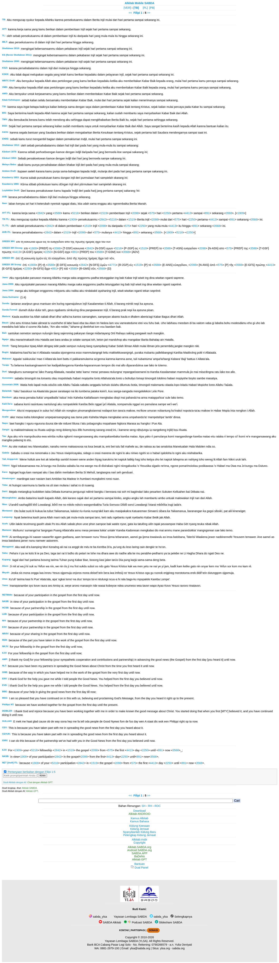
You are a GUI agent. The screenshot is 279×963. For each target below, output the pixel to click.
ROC (157, 805)
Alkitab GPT (32, 791)
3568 (229, 213)
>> (148, 12)
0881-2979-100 (109, 948)
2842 (41, 213)
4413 (188, 213)
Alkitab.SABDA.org (139, 847)
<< (130, 12)
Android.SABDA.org (139, 850)
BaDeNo (139, 856)
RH (150, 805)
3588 (58, 213)
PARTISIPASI (138, 930)
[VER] (127, 7)
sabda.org (178, 948)
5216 (75, 213)
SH (143, 805)
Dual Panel (139, 867)
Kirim (42, 775)
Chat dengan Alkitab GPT (39, 782)
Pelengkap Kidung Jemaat (139, 835)
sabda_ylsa (98, 916)
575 (152, 213)
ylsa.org (165, 948)
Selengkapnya (181, 916)
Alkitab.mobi (139, 839)
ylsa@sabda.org (140, 948)
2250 (167, 213)
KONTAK (124, 930)
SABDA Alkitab (110, 922)
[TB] (136, 7)
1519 (104, 213)
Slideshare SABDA (168, 922)
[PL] (145, 7)
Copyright (140, 842)
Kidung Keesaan (139, 825)
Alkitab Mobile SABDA (139, 3)
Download (139, 810)
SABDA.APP (140, 853)
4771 (113, 264)
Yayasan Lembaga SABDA (130, 916)
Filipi (136, 12)
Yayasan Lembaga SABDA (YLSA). (126, 941)
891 (207, 213)
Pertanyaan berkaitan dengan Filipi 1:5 (31, 771)
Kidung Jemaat (139, 828)
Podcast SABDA (138, 922)
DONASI (153, 930)
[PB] (151, 7)
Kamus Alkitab (139, 818)
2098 (135, 213)
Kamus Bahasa (139, 821)
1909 (241, 213)
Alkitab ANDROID (139, 813)
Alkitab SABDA (29, 788)
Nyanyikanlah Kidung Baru (139, 832)
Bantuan (139, 863)
